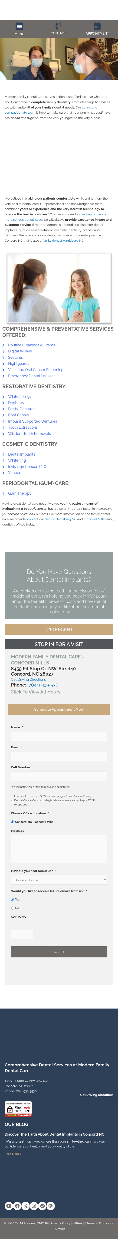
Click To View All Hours (35, 692)
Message (19, 830)
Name (17, 727)
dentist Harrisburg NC (60, 519)
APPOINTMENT (97, 33)
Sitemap (91, 1223)
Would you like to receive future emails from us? (49, 891)
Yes (17, 899)
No (17, 908)
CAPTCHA (18, 916)
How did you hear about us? (33, 871)
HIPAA (77, 1223)
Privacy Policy (60, 1223)
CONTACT (58, 33)
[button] (19, 26)
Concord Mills (94, 519)
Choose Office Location (30, 813)
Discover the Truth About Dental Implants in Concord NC (54, 1134)
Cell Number (20, 767)
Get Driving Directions (28, 679)
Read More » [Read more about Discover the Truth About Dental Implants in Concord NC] (13, 1154)
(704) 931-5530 (43, 685)
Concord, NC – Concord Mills (34, 822)
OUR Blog (17, 1124)
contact (32, 519)
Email (16, 747)
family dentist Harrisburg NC (63, 240)
